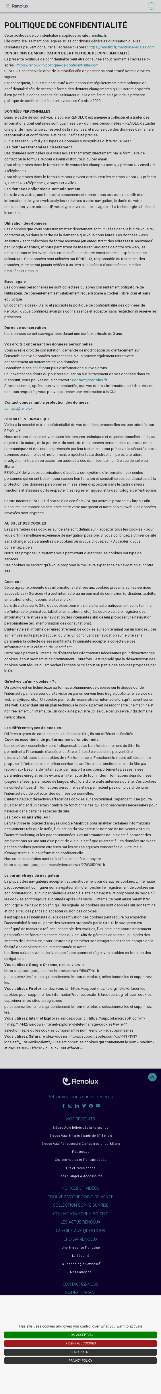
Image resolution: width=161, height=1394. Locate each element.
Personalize (80, 1352)
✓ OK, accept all (80, 1334)
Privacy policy (80, 1360)
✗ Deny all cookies (80, 1343)
